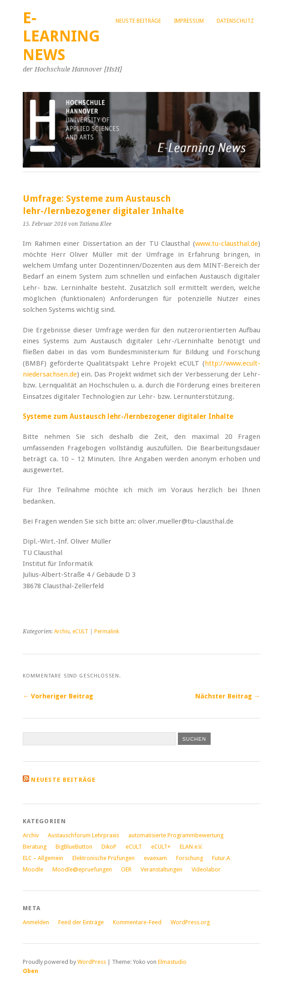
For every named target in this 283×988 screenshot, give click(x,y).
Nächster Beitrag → (227, 696)
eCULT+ (161, 846)
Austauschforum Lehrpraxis (83, 835)
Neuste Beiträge (138, 21)
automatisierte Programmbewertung (175, 835)
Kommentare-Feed (137, 922)
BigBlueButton (74, 846)
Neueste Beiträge (63, 779)
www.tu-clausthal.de (226, 243)
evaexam (155, 858)
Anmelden (36, 922)
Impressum (189, 21)
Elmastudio (172, 961)
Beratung (34, 846)
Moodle (33, 869)
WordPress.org (190, 922)
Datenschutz (235, 21)
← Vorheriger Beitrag (58, 696)
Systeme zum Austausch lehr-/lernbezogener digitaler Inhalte (128, 417)
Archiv (62, 631)
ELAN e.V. (191, 846)
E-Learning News (61, 36)
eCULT (80, 631)
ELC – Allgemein (43, 858)
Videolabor (206, 869)
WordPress (91, 961)
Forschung (189, 858)
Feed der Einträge (81, 922)
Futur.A (221, 858)
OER (126, 869)
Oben (30, 971)
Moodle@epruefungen (82, 869)
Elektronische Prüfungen (103, 858)
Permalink (106, 631)
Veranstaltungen (161, 869)
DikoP (108, 846)
